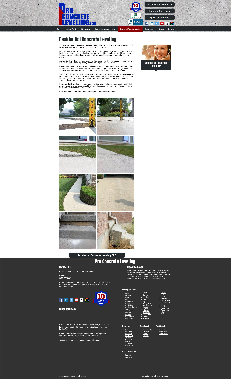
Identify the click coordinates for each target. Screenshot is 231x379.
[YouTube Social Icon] (162, 23)
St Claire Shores (146, 333)
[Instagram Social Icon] (167, 23)
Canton (145, 293)
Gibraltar (128, 339)
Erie (162, 295)
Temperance (165, 300)
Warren (145, 336)
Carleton (128, 332)
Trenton (128, 338)
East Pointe (147, 330)
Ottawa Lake (165, 302)
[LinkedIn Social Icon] (151, 23)
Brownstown (130, 330)
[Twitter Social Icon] (157, 23)
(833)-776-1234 (65, 278)
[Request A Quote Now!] (160, 11)
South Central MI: (129, 351)
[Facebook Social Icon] (146, 23)
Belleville (164, 314)
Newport (128, 334)
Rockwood (129, 336)
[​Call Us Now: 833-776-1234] (160, 4)
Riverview (129, 345)
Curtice (163, 297)
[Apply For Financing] (160, 17)
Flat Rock (128, 341)
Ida (162, 304)
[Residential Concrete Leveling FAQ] (97, 255)
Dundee (164, 306)
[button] (149, 29)
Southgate (129, 343)
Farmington (165, 308)
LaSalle (163, 293)
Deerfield (164, 298)
